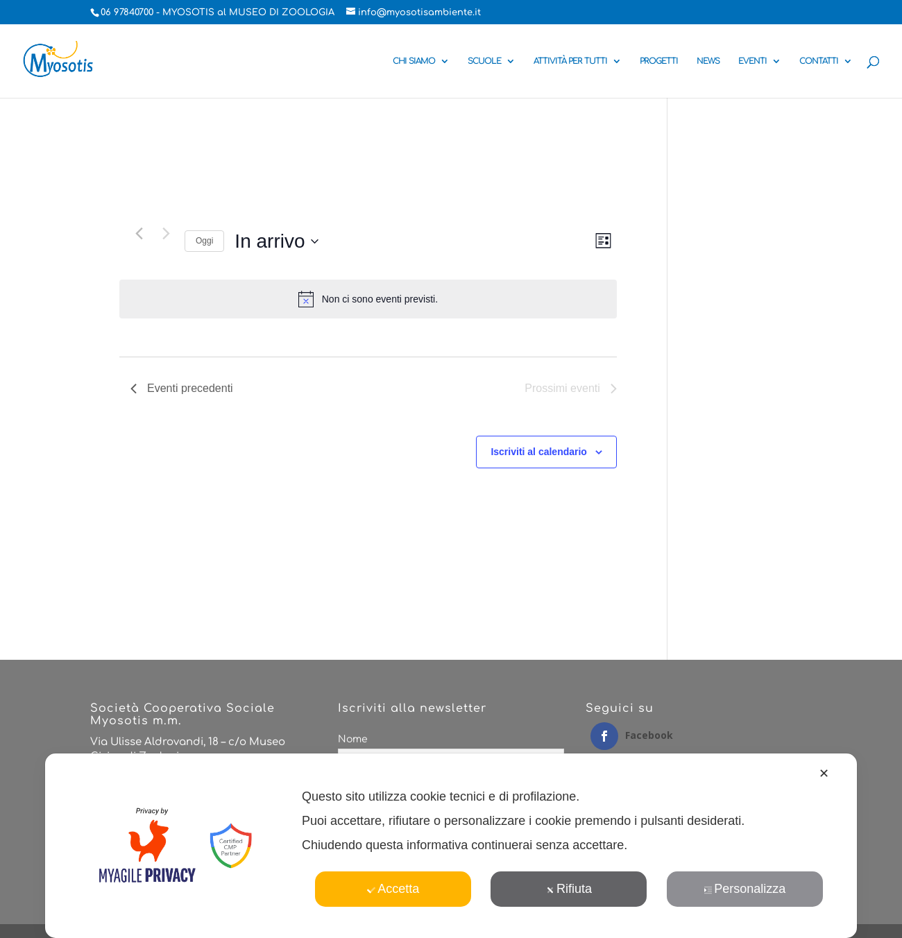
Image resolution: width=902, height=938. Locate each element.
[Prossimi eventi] (166, 233)
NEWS (708, 61)
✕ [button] (824, 774)
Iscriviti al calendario (539, 451)
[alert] (368, 299)
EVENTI (752, 61)
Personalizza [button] (744, 889)
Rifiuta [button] (569, 889)
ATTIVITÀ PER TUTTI (570, 61)
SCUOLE (484, 61)
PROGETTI (659, 61)
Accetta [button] (393, 889)
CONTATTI (818, 61)
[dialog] (451, 845)
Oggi (204, 241)
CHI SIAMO (414, 61)
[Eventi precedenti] (138, 233)
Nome (353, 739)
